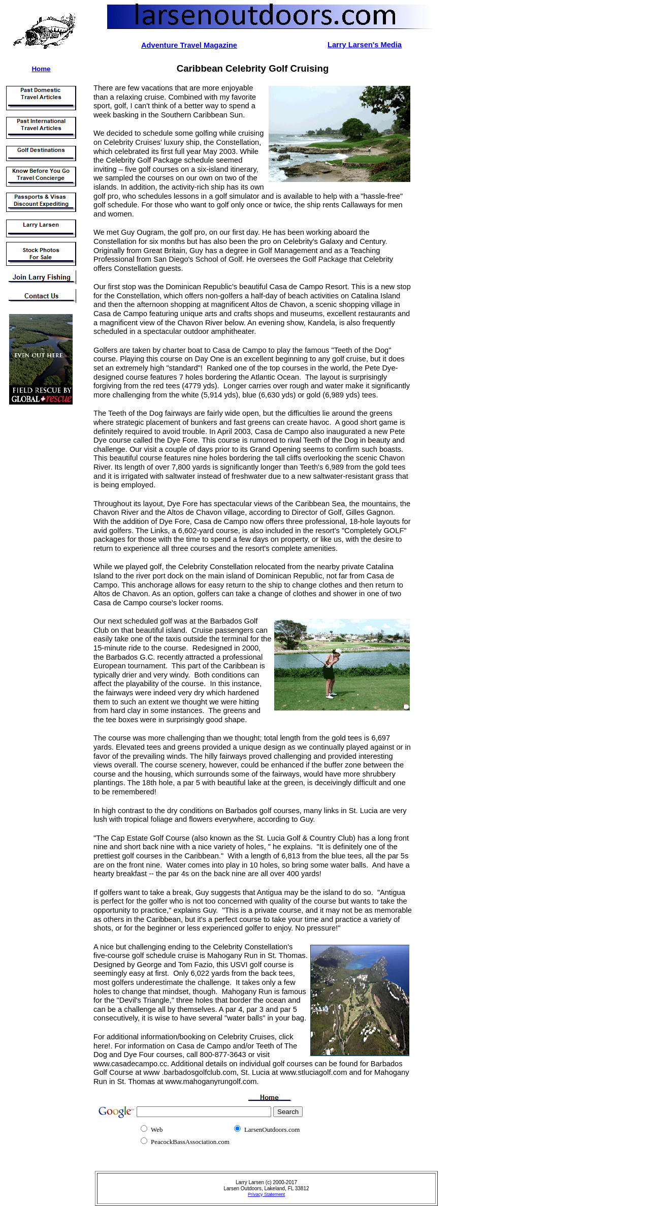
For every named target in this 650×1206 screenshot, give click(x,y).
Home (40, 69)
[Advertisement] (34, 563)
